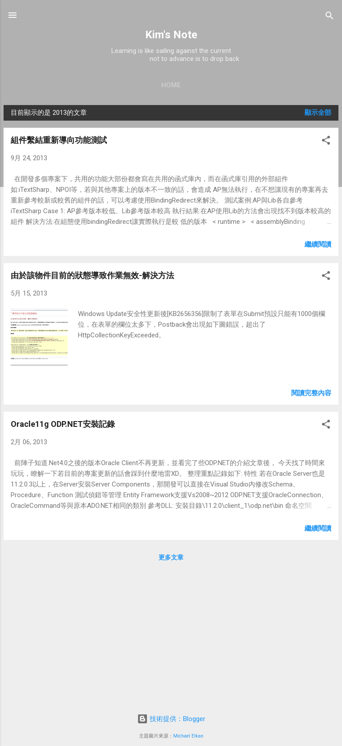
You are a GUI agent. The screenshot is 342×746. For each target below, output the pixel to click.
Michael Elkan (188, 736)
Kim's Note (171, 34)
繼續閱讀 (318, 244)
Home (171, 85)
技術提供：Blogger (171, 719)
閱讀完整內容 (311, 393)
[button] (326, 141)
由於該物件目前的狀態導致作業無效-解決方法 (92, 275)
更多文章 (171, 557)
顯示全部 (318, 113)
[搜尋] (329, 16)
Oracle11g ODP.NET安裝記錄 (63, 424)
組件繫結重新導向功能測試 (59, 140)
